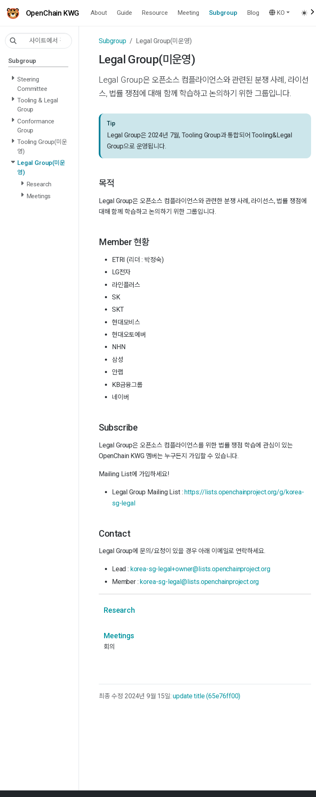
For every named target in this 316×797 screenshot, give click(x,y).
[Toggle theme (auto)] (307, 13)
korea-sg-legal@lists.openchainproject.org (199, 582)
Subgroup (112, 41)
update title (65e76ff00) (206, 696)
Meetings (119, 635)
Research (119, 610)
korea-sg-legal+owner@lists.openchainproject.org (200, 569)
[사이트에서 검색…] (38, 41)
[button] (279, 13)
